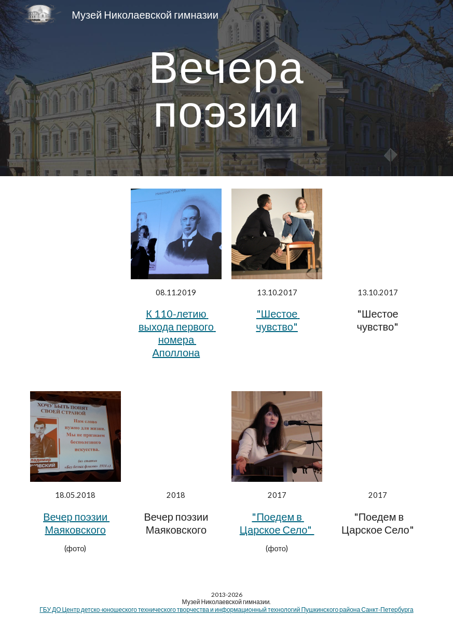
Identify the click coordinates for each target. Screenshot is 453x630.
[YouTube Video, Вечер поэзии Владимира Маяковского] (176, 436)
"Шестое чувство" (277, 320)
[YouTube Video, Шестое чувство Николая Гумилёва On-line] (377, 234)
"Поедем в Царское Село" (277, 523)
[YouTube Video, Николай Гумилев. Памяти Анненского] (377, 436)
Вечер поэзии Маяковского (76, 523)
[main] (226, 88)
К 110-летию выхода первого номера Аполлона (177, 333)
